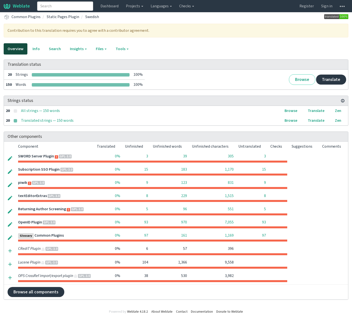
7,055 (229, 222)
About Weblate (162, 311)
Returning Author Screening (42, 209)
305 (231, 156)
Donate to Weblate (229, 311)
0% (117, 156)
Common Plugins (26, 17)
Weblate (17, 6)
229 (184, 196)
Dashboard (109, 6)
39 (185, 156)
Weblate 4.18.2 (137, 311)
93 (146, 222)
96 (185, 209)
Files (101, 49)
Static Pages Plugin (63, 17)
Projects (134, 6)
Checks (186, 6)
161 (184, 235)
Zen (338, 110)
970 (184, 222)
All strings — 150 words (40, 110)
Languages (161, 6)
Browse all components (35, 292)
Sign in (326, 6)
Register (306, 6)
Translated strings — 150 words (47, 120)
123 (184, 182)
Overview (15, 49)
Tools (122, 49)
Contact (181, 311)
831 (231, 182)
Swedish (92, 17)
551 (231, 209)
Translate (331, 80)
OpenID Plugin (30, 222)
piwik (22, 182)
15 (146, 169)
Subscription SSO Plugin (39, 169)
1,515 (229, 196)
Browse (302, 80)
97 (146, 235)
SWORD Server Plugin (36, 156)
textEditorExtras (32, 196)
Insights (78, 49)
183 (184, 169)
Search (55, 49)
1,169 (229, 235)
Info (36, 49)
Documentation (202, 311)
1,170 (229, 169)
